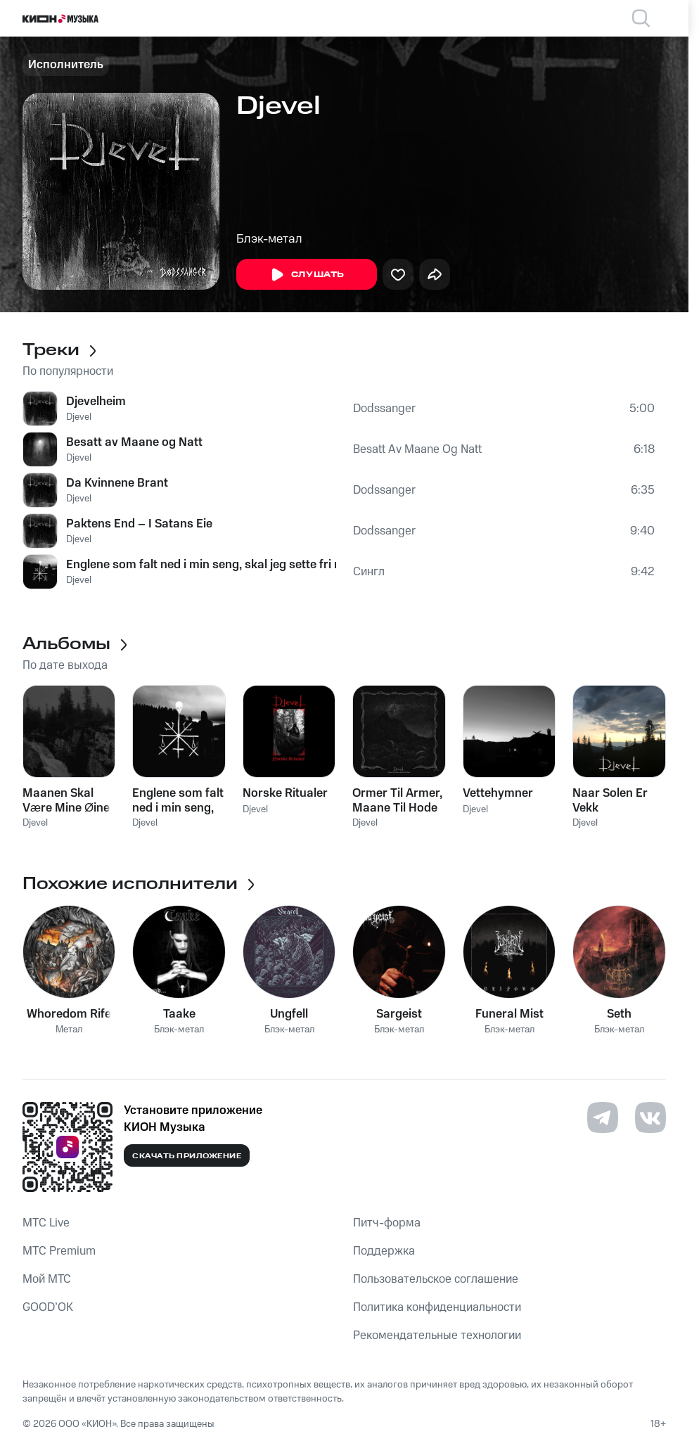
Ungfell (289, 1014)
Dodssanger (384, 408)
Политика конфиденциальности (437, 1307)
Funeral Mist (509, 1014)
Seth (619, 1014)
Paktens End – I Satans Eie (139, 523)
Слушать (307, 275)
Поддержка (384, 1251)
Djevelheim (96, 401)
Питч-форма (387, 1223)
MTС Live (46, 1223)
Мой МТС (47, 1279)
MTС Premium (59, 1251)
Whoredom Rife (69, 1014)
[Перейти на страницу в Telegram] (602, 1117)
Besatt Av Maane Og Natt (417, 449)
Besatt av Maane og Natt (134, 442)
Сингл (369, 571)
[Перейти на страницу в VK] (650, 1117)
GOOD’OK (48, 1307)
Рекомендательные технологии (437, 1335)
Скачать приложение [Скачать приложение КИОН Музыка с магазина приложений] (186, 1156)
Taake (179, 1014)
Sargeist (399, 1014)
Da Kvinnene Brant (117, 483)
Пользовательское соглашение (435, 1279)
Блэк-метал (269, 239)
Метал (69, 1030)
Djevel (78, 417)
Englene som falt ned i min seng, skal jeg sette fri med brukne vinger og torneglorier (201, 564)
